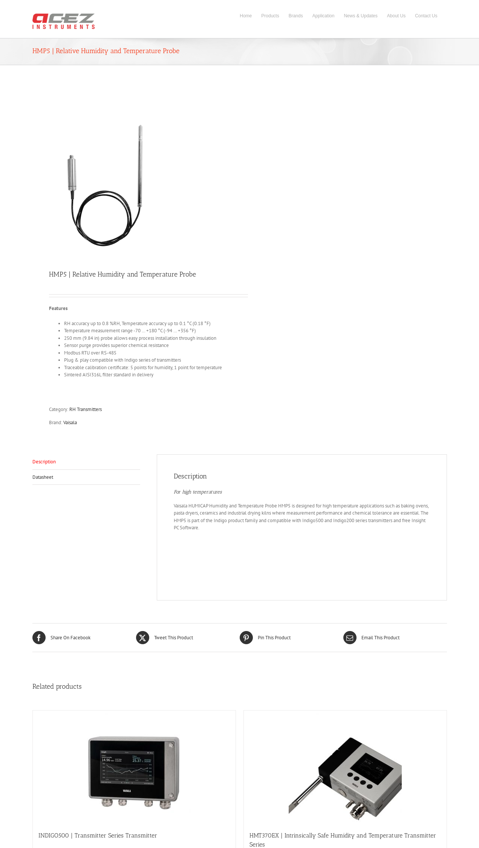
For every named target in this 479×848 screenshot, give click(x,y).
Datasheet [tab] (42, 477)
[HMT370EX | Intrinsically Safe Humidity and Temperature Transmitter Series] (345, 767)
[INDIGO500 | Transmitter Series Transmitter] (134, 767)
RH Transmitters (85, 409)
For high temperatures (198, 492)
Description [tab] (44, 461)
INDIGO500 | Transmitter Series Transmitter (97, 835)
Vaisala (70, 422)
